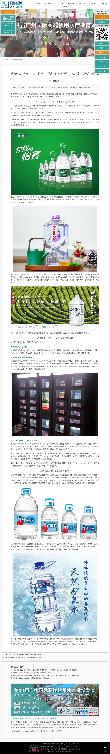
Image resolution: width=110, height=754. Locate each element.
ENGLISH (66, 6)
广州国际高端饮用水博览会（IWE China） (26, 718)
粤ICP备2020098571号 (49, 749)
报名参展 (102, 17)
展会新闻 (102, 57)
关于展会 (37, 3)
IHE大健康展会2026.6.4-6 (8, 31)
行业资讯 (19, 59)
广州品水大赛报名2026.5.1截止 (8, 18)
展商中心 (48, 3)
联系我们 (75, 744)
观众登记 (102, 22)
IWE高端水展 (51, 718)
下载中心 (102, 43)
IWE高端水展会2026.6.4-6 (8, 25)
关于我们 (104, 3)
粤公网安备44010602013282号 (69, 749)
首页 (27, 3)
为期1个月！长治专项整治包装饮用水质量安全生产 (25, 654)
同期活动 (82, 3)
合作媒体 (102, 66)
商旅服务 (70, 3)
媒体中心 (93, 3)
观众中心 (59, 3)
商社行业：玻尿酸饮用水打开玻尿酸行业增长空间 (24, 657)
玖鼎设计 (78, 746)
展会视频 (102, 71)
